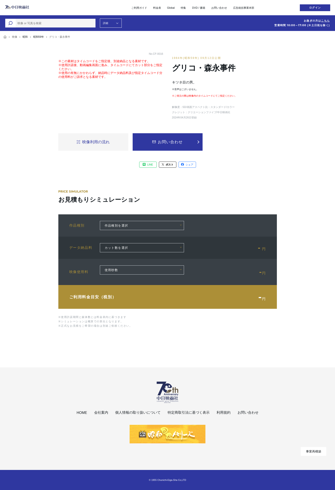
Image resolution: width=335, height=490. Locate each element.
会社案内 (101, 412)
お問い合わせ (219, 7)
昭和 (25, 36)
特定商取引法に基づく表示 (189, 412)
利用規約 (224, 412)
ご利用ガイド (139, 7)
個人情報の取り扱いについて (138, 412)
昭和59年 (38, 36)
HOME (82, 413)
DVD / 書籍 (198, 7)
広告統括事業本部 (243, 7)
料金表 (157, 7)
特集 (183, 7)
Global (171, 7)
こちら (325, 20)
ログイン (315, 7)
